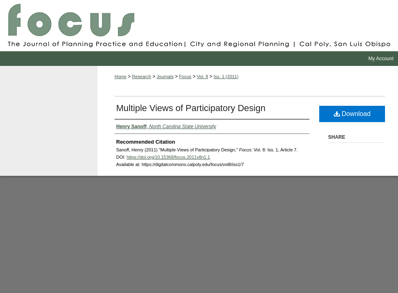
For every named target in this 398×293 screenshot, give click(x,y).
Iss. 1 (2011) (226, 76)
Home (120, 76)
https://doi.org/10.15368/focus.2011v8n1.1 (168, 157)
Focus (199, 25)
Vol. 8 (202, 76)
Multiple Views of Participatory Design (191, 108)
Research (141, 76)
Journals (165, 76)
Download (352, 113)
